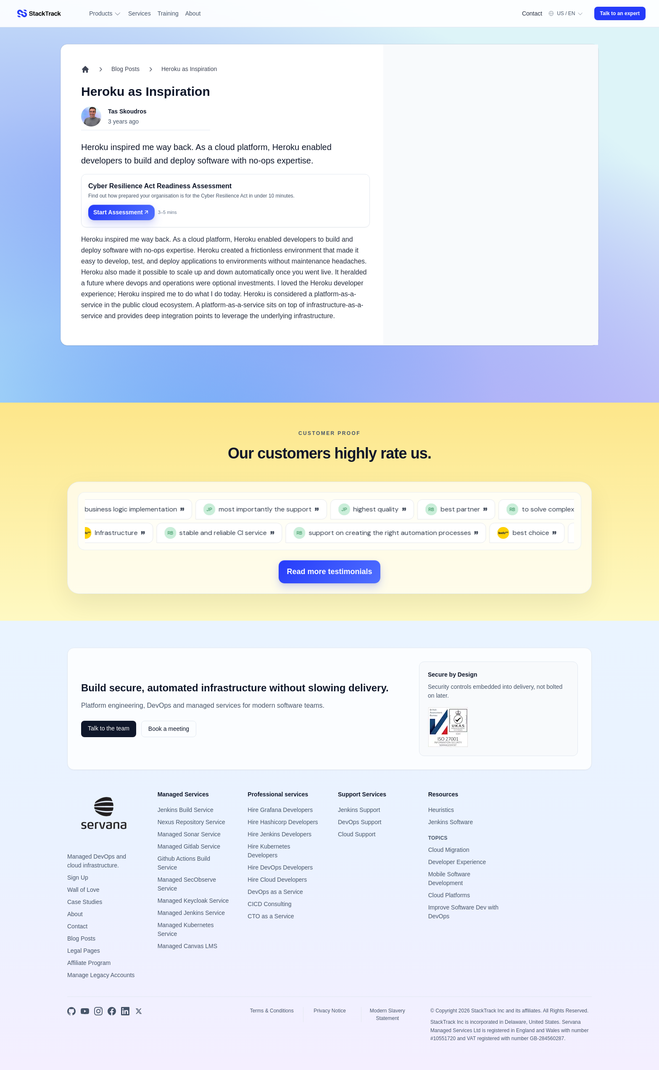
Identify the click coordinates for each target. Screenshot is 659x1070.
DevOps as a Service (275, 891)
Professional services (278, 794)
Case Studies (84, 902)
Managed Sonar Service (189, 834)
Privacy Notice (330, 1011)
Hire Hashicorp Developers (283, 822)
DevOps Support (360, 822)
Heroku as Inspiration (189, 69)
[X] (138, 1011)
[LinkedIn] (125, 1011)
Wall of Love (83, 889)
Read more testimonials (329, 571)
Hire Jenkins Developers (279, 834)
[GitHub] (71, 1011)
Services (139, 13)
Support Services (362, 794)
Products (105, 13)
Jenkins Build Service (186, 809)
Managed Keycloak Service (193, 900)
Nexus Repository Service (191, 822)
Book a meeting (168, 728)
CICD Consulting (269, 904)
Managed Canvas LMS (187, 946)
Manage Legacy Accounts (100, 975)
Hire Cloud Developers (277, 879)
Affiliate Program (89, 962)
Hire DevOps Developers (280, 867)
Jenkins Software (450, 822)
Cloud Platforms (449, 895)
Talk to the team (108, 728)
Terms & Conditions (272, 1011)
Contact (532, 13)
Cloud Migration (448, 849)
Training (168, 13)
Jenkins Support (359, 809)
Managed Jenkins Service (191, 912)
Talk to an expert (620, 13)
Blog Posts (125, 69)
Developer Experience (457, 862)
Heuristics (441, 809)
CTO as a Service (271, 916)
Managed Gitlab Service (189, 846)
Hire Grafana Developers (280, 809)
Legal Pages (83, 950)
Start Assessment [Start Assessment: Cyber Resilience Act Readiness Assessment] (121, 212)
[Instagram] (98, 1011)
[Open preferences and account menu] (565, 13)
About (193, 13)
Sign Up (77, 877)
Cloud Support (357, 834)
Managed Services (183, 794)
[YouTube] (85, 1011)
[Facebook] (112, 1011)
